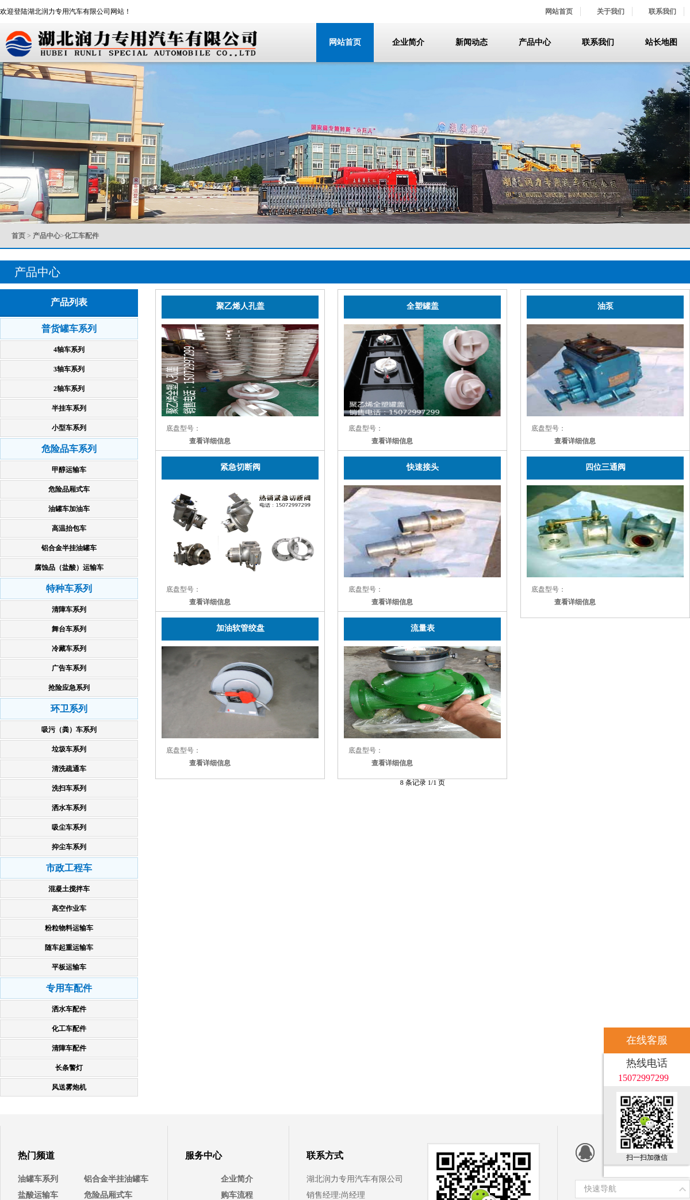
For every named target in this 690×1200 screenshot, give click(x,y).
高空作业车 (69, 908)
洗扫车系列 (69, 788)
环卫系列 (69, 709)
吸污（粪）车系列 (69, 730)
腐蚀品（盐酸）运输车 (68, 567)
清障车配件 (69, 1048)
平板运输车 (69, 967)
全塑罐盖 (423, 306)
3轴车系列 (69, 369)
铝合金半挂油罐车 (69, 548)
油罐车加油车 (69, 509)
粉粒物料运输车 (69, 928)
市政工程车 (69, 868)
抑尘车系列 (69, 847)
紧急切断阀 (240, 467)
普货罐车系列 (69, 328)
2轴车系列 (69, 389)
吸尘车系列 (69, 827)
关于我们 (610, 11)
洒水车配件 (69, 1009)
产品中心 (535, 42)
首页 (18, 236)
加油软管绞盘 (240, 628)
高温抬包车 (69, 528)
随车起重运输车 (69, 948)
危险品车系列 (69, 449)
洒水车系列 (69, 808)
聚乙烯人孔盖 (240, 306)
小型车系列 (69, 428)
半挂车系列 (69, 408)
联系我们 (662, 11)
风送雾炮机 (69, 1087)
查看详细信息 (210, 441)
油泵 (605, 306)
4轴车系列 (69, 350)
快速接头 (423, 467)
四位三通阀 (605, 467)
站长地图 (661, 42)
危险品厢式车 (69, 489)
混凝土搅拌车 (69, 889)
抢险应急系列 (69, 688)
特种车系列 (69, 588)
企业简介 (408, 42)
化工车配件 (69, 1029)
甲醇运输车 (69, 470)
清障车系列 (69, 609)
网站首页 (559, 11)
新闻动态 (471, 42)
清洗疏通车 (69, 769)
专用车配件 (69, 988)
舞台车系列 (69, 629)
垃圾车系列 (69, 749)
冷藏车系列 (69, 649)
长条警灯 (69, 1068)
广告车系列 (69, 668)
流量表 (423, 628)
